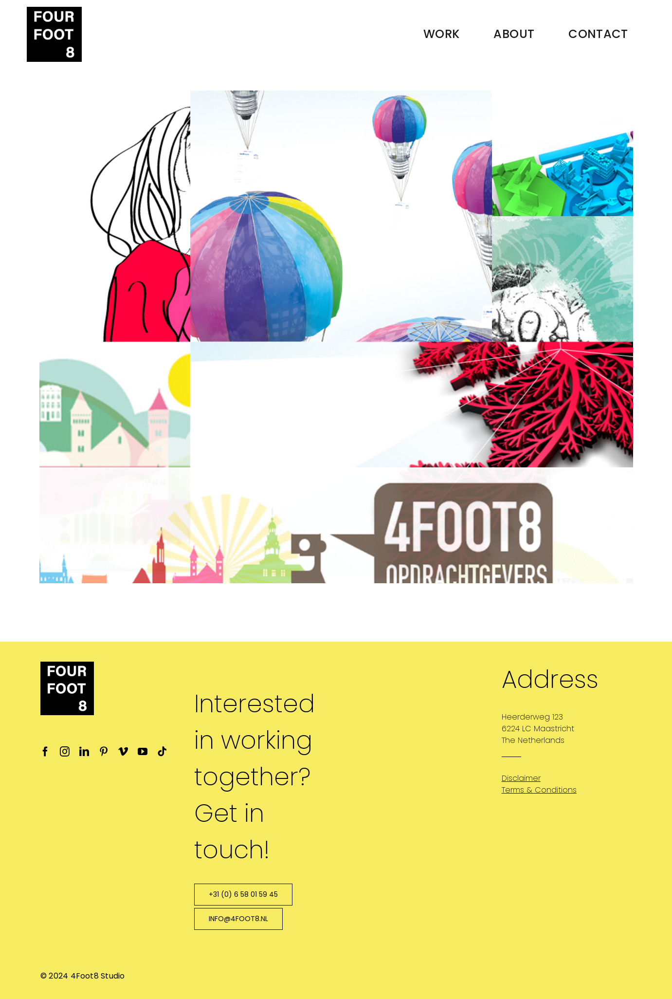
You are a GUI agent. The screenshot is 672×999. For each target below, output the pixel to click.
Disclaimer (521, 778)
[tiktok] (162, 752)
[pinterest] (104, 752)
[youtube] (142, 752)
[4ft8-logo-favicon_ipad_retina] (54, 10)
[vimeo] (123, 752)
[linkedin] (84, 752)
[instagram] (65, 752)
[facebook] (45, 752)
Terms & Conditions (539, 790)
